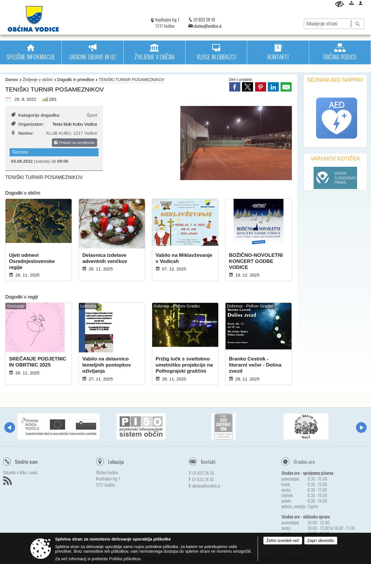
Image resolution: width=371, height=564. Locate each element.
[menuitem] (30, 52)
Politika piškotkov (124, 558)
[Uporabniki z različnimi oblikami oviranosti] (339, 4)
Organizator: (27, 124)
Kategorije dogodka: (35, 115)
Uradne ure (304, 461)
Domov (11, 79)
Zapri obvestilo (320, 540)
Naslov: (22, 133)
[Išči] (357, 23)
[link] (235, 86)
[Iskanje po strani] (327, 23)
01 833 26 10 (204, 19)
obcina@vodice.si (207, 26)
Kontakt (208, 461)
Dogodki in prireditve (75, 79)
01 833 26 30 (203, 479)
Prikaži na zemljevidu (74, 142)
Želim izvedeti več (282, 540)
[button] (9, 427)
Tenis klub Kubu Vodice (74, 124)
